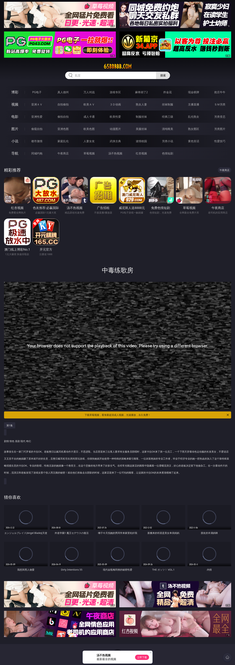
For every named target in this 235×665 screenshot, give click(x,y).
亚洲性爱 (36, 117)
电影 (14, 116)
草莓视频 (89, 153)
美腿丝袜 (141, 129)
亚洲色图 (63, 129)
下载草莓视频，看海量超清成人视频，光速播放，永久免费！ (157, 415)
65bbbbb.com (118, 66)
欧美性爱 (115, 117)
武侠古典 (115, 141)
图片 (14, 128)
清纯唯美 (167, 129)
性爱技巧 (219, 141)
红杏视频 (141, 153)
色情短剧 (167, 153)
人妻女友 (89, 141)
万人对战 (89, 92)
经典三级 (167, 117)
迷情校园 (141, 141)
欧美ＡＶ (89, 104)
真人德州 (63, 92)
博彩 (14, 92)
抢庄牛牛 (219, 92)
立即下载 (142, 657)
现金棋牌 (193, 92)
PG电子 (37, 92)
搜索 (163, 75)
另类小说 (167, 141)
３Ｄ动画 (115, 104)
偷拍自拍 (63, 117)
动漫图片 (115, 129)
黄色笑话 (193, 141)
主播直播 (193, 104)
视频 (14, 104)
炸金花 (167, 92)
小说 (14, 141)
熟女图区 (193, 129)
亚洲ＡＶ (36, 104)
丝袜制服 (167, 104)
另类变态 (219, 117)
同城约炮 (36, 153)
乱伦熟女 (193, 117)
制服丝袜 (141, 117)
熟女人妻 (141, 104)
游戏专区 (115, 92)
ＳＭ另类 (219, 104)
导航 (14, 153)
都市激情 (36, 141)
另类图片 (219, 129)
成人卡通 (89, 117)
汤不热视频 (115, 153)
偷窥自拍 (36, 129)
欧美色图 (89, 129)
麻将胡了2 (141, 92)
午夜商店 (63, 153)
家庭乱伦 (63, 141)
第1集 (9, 425)
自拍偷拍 (63, 104)
